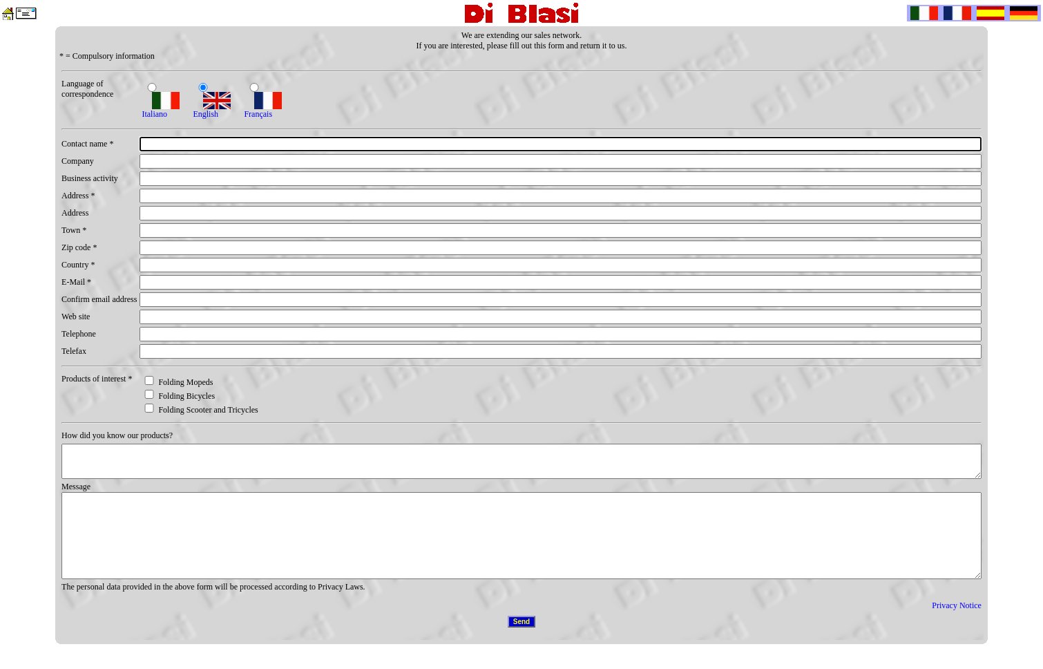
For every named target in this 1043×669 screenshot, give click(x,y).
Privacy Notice (957, 628)
